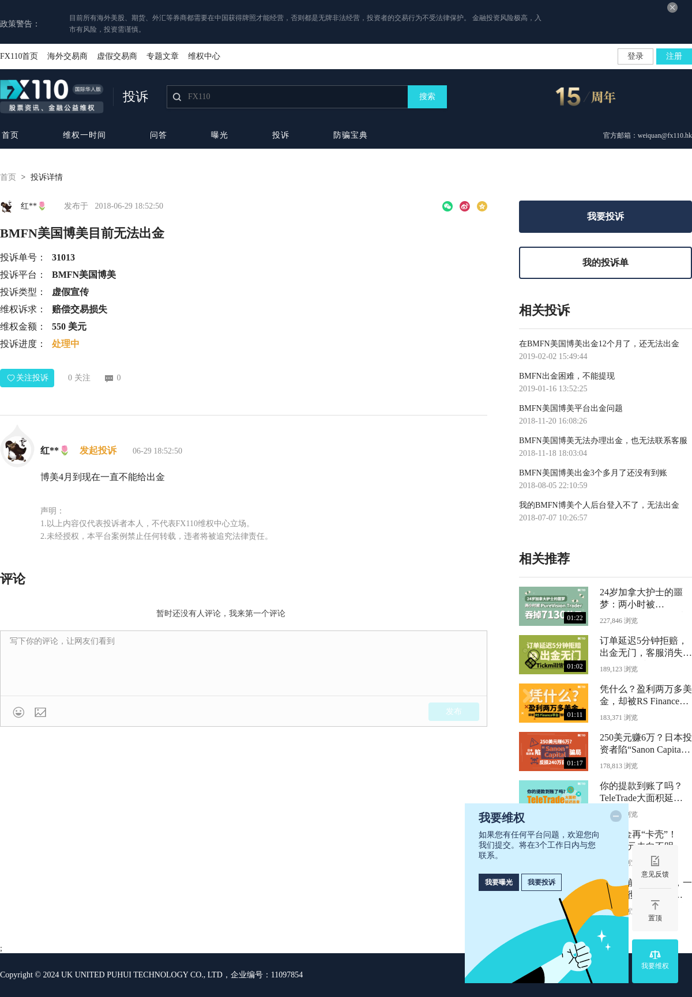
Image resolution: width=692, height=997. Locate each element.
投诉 (280, 135)
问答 (158, 135)
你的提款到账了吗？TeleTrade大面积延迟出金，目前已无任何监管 (646, 793)
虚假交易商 (117, 56)
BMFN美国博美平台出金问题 (571, 408)
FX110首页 (19, 56)
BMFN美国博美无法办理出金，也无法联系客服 (603, 440)
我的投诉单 (605, 262)
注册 (674, 56)
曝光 (219, 135)
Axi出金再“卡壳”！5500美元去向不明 (638, 840)
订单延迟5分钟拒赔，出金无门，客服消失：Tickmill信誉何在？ (646, 648)
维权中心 (204, 56)
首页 (10, 135)
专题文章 (162, 56)
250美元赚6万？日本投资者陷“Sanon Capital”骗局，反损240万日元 (646, 744)
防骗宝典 (350, 135)
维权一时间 (84, 135)
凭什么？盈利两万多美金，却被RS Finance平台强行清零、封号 (646, 696)
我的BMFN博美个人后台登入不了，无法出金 (599, 505)
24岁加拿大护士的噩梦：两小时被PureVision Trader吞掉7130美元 (643, 599)
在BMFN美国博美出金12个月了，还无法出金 (599, 343)
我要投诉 (605, 216)
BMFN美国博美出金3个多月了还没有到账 (593, 473)
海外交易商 (67, 56)
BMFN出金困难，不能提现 (567, 376)
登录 (635, 56)
